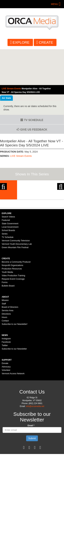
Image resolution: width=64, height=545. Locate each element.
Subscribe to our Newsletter (14, 384)
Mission (5, 336)
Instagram (6, 374)
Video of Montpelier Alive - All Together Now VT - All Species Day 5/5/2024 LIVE (32, 67)
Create (46, 42)
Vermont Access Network (13, 409)
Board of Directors (10, 343)
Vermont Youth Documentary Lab (17, 280)
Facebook (6, 378)
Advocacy (6, 402)
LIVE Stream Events (21, 156)
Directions (6, 350)
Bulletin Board (8, 321)
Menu (54, 4)
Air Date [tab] (6, 98)
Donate (5, 399)
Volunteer (6, 406)
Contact (5, 356)
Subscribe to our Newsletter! (14, 360)
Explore (21, 42)
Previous (3, 197)
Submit (32, 474)
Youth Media (7, 308)
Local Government (10, 263)
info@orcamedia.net (35, 442)
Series (5, 269)
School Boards (8, 266)
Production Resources (12, 304)
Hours (4, 353)
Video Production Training (13, 311)
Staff (4, 339)
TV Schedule (31, 120)
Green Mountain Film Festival (15, 283)
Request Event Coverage (13, 315)
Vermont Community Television (16, 276)
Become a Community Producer (16, 298)
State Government (10, 259)
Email (31, 461)
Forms (5, 318)
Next (60, 197)
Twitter (5, 381)
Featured (6, 256)
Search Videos (8, 252)
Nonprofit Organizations (12, 301)
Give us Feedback (32, 129)
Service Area (7, 346)
